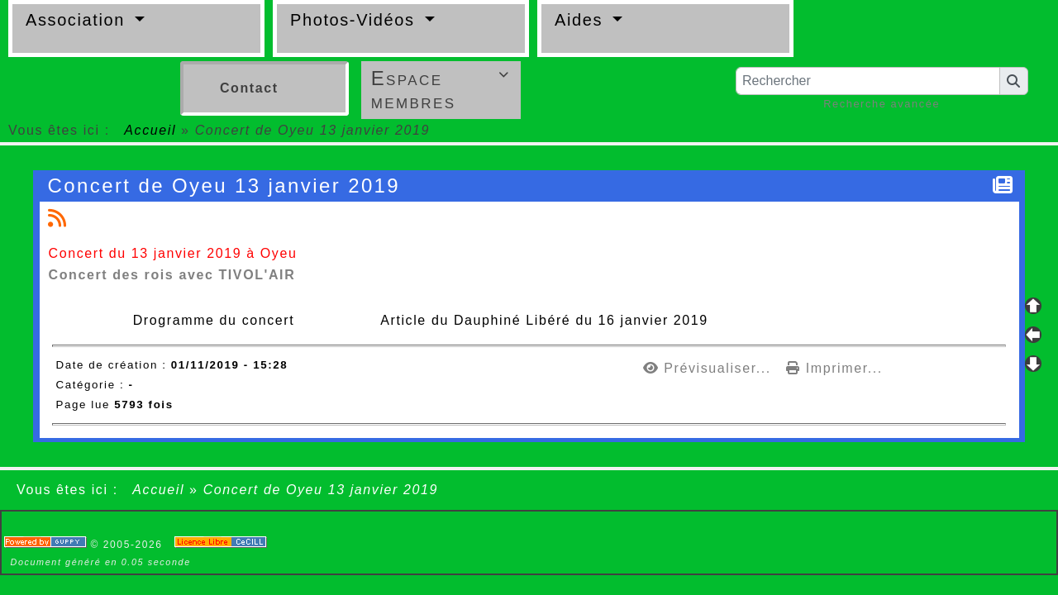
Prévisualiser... (709, 368)
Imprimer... (834, 368)
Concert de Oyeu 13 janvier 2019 (226, 185)
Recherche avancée (881, 104)
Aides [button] (581, 20)
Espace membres (443, 89)
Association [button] (78, 20)
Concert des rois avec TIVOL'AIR (172, 275)
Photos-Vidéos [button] (355, 20)
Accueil (150, 130)
